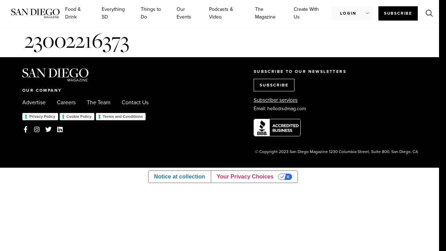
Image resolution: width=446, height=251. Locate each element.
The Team (98, 102)
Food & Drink (73, 13)
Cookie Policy (79, 116)
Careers (66, 102)
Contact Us (135, 102)
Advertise (34, 102)
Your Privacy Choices (245, 177)
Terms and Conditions (123, 116)
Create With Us (306, 13)
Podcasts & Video (221, 13)
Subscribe (398, 13)
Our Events (184, 13)
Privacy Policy (42, 116)
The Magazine (265, 13)
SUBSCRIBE (274, 85)
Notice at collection (179, 177)
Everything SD (113, 13)
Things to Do (151, 13)
